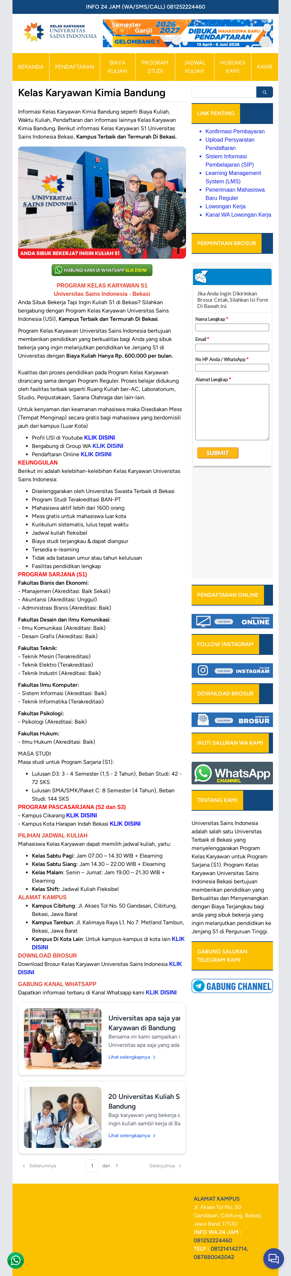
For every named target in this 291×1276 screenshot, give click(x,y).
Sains (251, 769)
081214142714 (229, 1248)
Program (250, 744)
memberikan (207, 786)
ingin (198, 819)
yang (258, 786)
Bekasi (224, 736)
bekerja (241, 811)
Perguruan (238, 827)
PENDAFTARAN (74, 67)
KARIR (265, 67)
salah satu (221, 727)
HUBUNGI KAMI (232, 66)
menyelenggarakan (215, 744)
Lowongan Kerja (225, 206)
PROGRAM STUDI (155, 66)
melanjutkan (220, 819)
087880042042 (214, 1257)
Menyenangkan (249, 794)
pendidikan (237, 786)
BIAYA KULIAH (117, 66)
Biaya (217, 802)
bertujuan (245, 777)
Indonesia (203, 777)
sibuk (224, 811)
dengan (201, 802)
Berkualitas (205, 794)
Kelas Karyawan (211, 752)
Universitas (205, 719)
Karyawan (203, 769)
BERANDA (31, 67)
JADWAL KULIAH (194, 66)
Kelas (251, 761)
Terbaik (200, 736)
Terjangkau (239, 802)
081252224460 (213, 1240)
